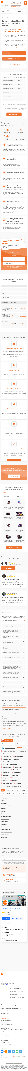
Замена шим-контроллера (8, 88)
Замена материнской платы (8, 80)
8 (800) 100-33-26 (5, 1018)
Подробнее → (23, 308)
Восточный (4, 803)
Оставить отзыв (8, 568)
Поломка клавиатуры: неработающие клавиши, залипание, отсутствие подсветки (6, 316)
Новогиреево (4, 821)
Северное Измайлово (6, 832)
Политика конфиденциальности (14, 1063)
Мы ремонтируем (6, 11)
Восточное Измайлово (7, 806)
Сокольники (4, 837)
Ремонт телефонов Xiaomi (16, 991)
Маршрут (6, 918)
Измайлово (4, 813)
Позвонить (20, 11)
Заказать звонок (14, 476)
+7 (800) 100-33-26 (16, 5)
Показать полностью (7, 728)
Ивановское (4, 811)
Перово (3, 827)
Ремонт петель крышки (7, 96)
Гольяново (3, 808)
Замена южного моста (7, 84)
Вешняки (3, 800)
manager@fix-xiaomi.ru (7, 1026)
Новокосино (4, 824)
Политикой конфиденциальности (17, 863)
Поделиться (2, 1051)
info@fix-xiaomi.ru (6, 1022)
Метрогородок (5, 819)
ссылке (7, 984)
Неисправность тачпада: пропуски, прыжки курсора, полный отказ (5, 323)
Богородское (4, 798)
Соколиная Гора (5, 834)
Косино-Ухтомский (6, 816)
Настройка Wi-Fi (6, 92)
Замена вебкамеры (6, 99)
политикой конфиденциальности (16, 267)
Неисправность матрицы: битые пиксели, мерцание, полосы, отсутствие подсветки (5, 308)
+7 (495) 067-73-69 (16, 2)
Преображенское (5, 829)
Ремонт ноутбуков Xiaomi (15, 994)
